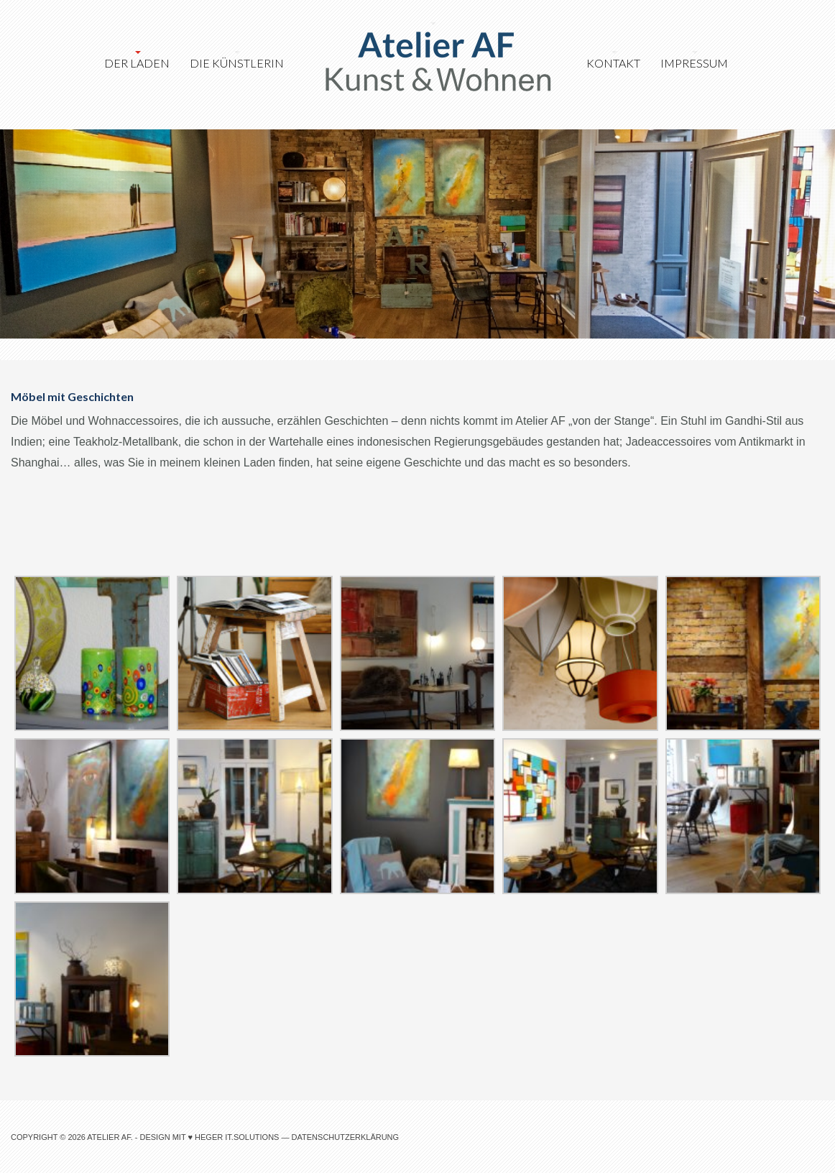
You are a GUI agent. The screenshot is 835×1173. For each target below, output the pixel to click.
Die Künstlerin (237, 63)
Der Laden (137, 63)
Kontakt (613, 63)
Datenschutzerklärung (346, 1137)
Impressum (694, 63)
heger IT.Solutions (237, 1137)
